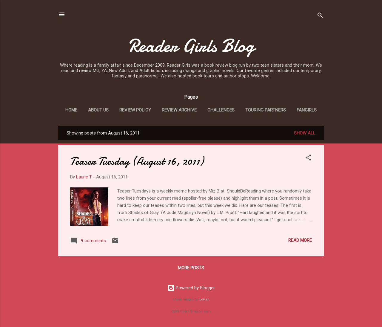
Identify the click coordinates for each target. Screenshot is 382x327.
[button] (308, 158)
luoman (204, 299)
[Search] (320, 16)
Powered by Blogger (191, 288)
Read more (300, 240)
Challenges (221, 110)
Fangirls (307, 110)
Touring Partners (265, 110)
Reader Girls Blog (191, 46)
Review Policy (135, 110)
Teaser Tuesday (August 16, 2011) (137, 161)
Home (71, 110)
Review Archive (179, 110)
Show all (304, 133)
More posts (191, 267)
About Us (98, 110)
